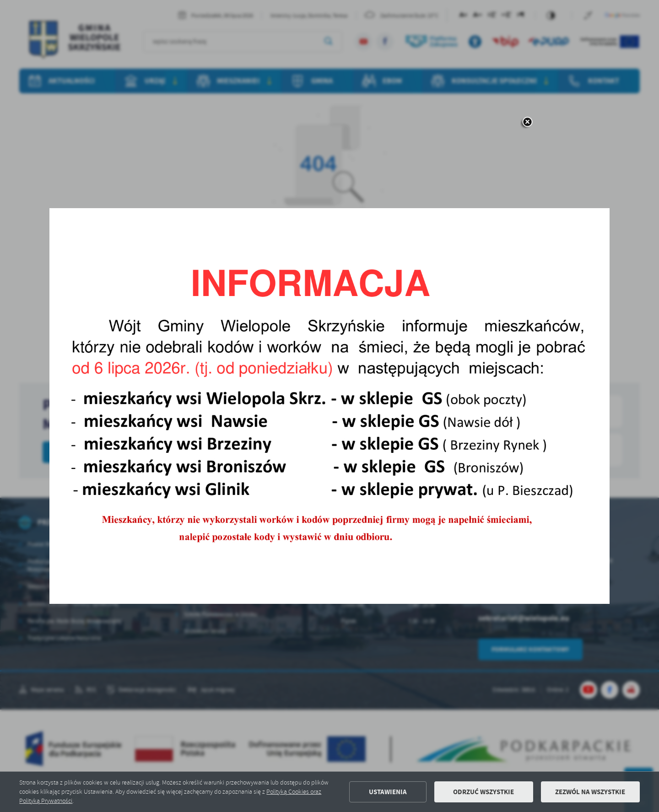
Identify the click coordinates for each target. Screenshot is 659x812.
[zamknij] (527, 122)
